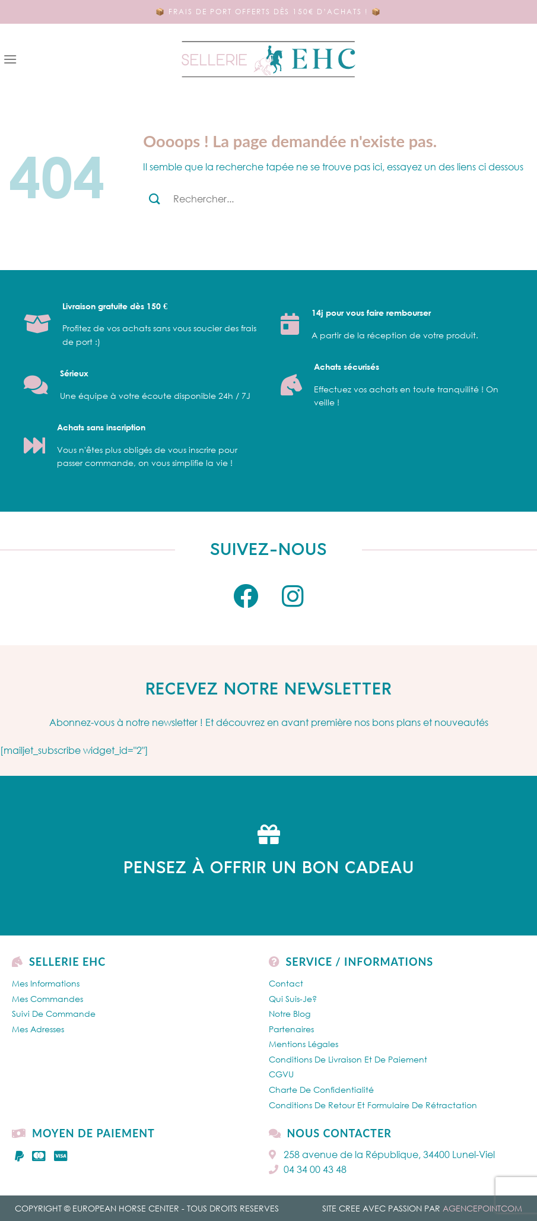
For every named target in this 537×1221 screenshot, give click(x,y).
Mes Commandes (47, 999)
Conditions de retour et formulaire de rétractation (373, 1105)
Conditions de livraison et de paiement (348, 1059)
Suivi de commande (54, 1013)
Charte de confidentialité (321, 1089)
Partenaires (291, 1029)
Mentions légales (303, 1044)
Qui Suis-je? (293, 999)
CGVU (281, 1074)
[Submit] (154, 198)
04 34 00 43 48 (308, 1169)
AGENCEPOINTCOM (482, 1208)
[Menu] (10, 59)
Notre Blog (289, 1013)
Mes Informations (46, 983)
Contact (286, 983)
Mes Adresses (38, 1029)
